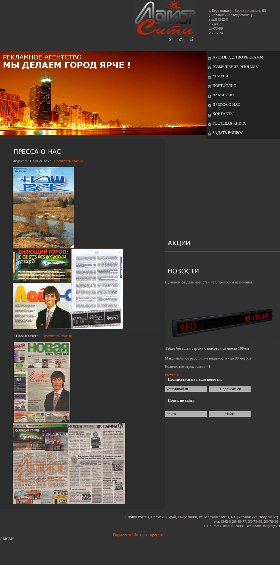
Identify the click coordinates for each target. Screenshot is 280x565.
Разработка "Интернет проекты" (140, 534)
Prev (168, 375)
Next (175, 375)
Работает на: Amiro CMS (140, 543)
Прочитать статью (68, 161)
